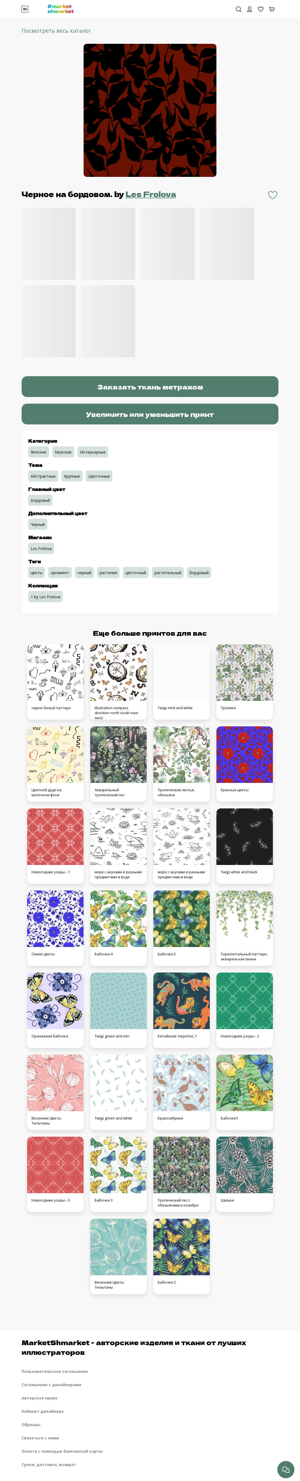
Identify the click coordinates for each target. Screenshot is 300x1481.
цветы (36, 572)
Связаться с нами (40, 1438)
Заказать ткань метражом (150, 386)
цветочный (135, 572)
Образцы (31, 1424)
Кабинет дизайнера (43, 1411)
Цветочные (99, 476)
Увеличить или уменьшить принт (150, 414)
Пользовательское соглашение (55, 1371)
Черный (38, 524)
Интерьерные (93, 452)
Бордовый (40, 500)
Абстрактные (43, 476)
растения (108, 572)
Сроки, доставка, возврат (49, 1464)
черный (84, 572)
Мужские (63, 452)
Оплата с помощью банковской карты (62, 1451)
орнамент (60, 572)
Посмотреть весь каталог (56, 30)
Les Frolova (151, 194)
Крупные (72, 476)
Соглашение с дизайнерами (51, 1384)
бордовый (199, 572)
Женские (38, 452)
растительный (167, 572)
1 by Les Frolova (45, 596)
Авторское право (40, 1398)
